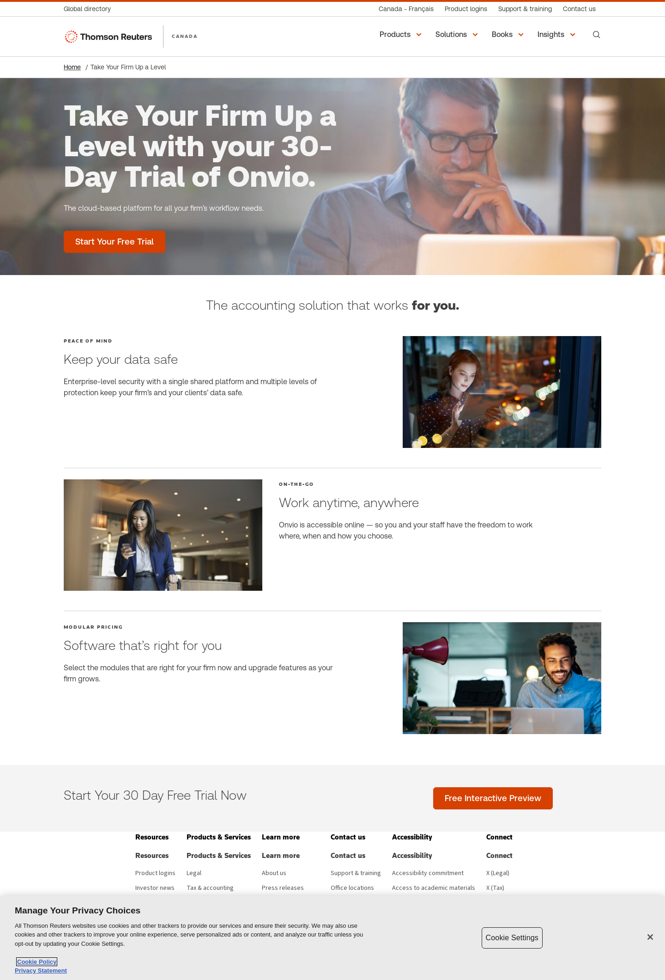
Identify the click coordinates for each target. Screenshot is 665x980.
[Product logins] (466, 9)
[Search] (596, 34)
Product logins (155, 873)
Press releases (283, 888)
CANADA (185, 36)
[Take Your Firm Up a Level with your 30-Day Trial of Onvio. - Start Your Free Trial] (114, 242)
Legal (194, 873)
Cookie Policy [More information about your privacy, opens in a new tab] (36, 961)
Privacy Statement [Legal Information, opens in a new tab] (41, 970)
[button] (402, 35)
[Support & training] (525, 9)
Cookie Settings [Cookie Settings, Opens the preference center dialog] (512, 938)
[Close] (650, 937)
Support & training (356, 873)
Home (72, 67)
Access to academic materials (433, 888)
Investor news (155, 888)
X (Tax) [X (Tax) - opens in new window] (495, 888)
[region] (332, 938)
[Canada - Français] (406, 9)
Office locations (352, 888)
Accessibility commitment (428, 873)
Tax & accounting (210, 888)
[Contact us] (579, 9)
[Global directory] (90, 9)
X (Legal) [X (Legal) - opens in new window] (497, 873)
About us (274, 873)
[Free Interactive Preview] (493, 798)
